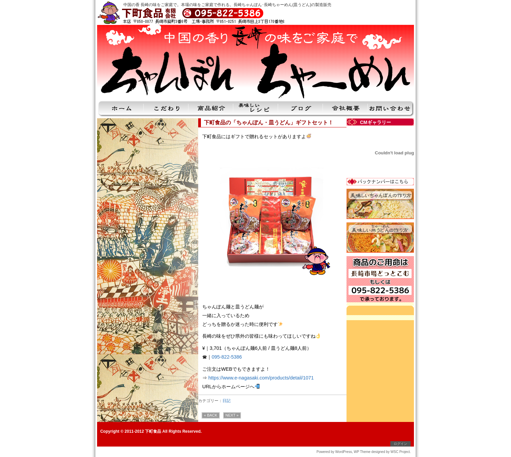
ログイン (400, 444)
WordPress (343, 452)
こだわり (166, 109)
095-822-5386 (227, 357)
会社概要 (345, 109)
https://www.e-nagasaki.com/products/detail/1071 (261, 377)
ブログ (300, 109)
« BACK (210, 415)
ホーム (120, 109)
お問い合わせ (391, 109)
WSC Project (400, 452)
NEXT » (232, 415)
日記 (226, 401)
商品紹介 (210, 109)
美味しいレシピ (255, 109)
